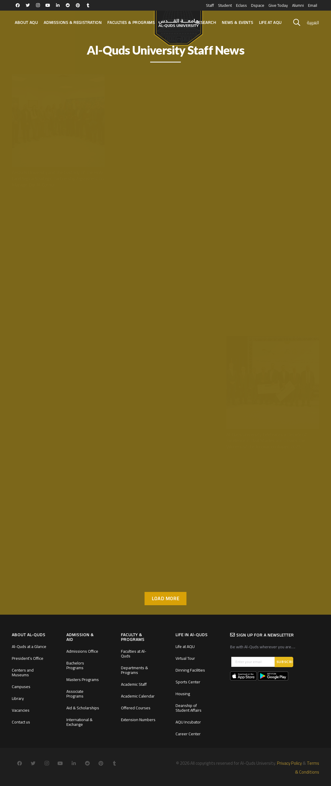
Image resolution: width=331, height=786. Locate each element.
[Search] (297, 22)
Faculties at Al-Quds (133, 653)
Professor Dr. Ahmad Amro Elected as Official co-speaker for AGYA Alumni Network (55, 565)
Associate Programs (74, 693)
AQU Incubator (188, 722)
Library (18, 698)
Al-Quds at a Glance (29, 646)
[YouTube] (48, 5)
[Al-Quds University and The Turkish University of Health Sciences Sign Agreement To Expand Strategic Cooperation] (165, 467)
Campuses (21, 686)
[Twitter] (28, 5)
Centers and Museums (23, 672)
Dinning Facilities (190, 670)
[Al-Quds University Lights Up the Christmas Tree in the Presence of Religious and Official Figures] (272, 211)
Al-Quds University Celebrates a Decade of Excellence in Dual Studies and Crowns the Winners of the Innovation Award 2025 (266, 440)
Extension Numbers (138, 719)
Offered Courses (135, 708)
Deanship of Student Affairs (188, 708)
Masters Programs (82, 679)
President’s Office (27, 658)
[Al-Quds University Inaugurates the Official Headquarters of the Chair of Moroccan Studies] (165, 77)
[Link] (178, 25)
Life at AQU (185, 646)
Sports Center (188, 682)
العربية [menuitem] (313, 22)
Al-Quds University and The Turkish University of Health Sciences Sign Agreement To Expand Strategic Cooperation (165, 568)
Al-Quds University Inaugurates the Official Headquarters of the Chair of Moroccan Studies (164, 175)
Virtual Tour (185, 658)
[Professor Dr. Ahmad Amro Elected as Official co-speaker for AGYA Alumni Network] (58, 467)
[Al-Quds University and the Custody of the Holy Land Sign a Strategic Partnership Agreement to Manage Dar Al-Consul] (58, 77)
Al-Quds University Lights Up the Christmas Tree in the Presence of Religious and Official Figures (272, 309)
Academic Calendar (138, 696)
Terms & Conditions (307, 767)
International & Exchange (79, 722)
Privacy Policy (289, 763)
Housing (183, 694)
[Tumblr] (88, 5)
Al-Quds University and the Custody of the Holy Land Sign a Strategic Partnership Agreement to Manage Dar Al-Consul (58, 178)
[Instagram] (38, 5)
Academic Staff (134, 684)
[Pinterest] (78, 5)
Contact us (21, 722)
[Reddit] (68, 5)
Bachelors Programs (75, 665)
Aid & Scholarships (82, 708)
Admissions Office (82, 651)
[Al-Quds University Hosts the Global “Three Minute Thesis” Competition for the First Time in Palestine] (58, 211)
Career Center (188, 734)
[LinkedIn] (58, 5)
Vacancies (21, 710)
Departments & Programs (134, 670)
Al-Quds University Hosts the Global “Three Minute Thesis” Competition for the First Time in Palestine (56, 312)
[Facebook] (18, 5)
